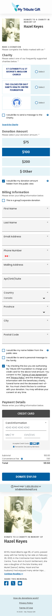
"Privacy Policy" (18, 377)
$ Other (26, 171)
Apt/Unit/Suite (12, 278)
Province (9, 306)
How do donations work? (26, 598)
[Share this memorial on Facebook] (6, 583)
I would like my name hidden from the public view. (24, 352)
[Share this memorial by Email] (20, 583)
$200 (26, 162)
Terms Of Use (26, 607)
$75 (26, 142)
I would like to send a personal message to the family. (26, 359)
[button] (47, 117)
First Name (10, 208)
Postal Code (11, 334)
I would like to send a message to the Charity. (24, 116)
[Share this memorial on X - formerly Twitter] (13, 583)
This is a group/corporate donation (23, 200)
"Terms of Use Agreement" (34, 374)
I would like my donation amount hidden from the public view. (22, 182)
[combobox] (7, 256)
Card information (16, 423)
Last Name (10, 222)
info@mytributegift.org (26, 489)
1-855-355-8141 (31, 486)
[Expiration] (14, 434)
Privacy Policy (26, 603)
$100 (26, 152)
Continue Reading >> (13, 574)
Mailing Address (13, 264)
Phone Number (13, 250)
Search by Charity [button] (10, 125)
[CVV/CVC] (32, 434)
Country (9, 292)
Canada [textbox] (8, 298)
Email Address (12, 236)
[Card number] (26, 428)
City (6, 320)
